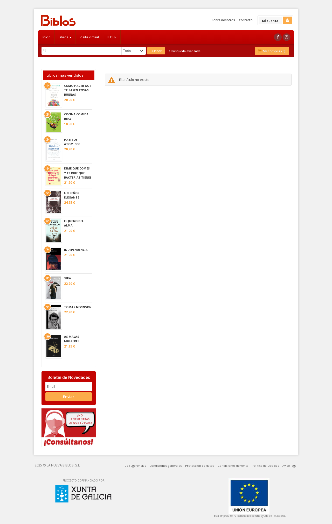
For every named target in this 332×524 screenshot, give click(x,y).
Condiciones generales (165, 465)
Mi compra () (271, 51)
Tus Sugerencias (134, 465)
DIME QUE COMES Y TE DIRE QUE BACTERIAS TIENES (78, 172)
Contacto (246, 20)
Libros (65, 37)
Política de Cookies (265, 465)
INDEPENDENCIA (76, 250)
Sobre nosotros (223, 20)
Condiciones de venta (233, 465)
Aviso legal (289, 465)
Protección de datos (199, 465)
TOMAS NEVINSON (78, 307)
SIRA (67, 278)
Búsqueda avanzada (184, 51)
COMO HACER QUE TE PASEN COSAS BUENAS (77, 90)
